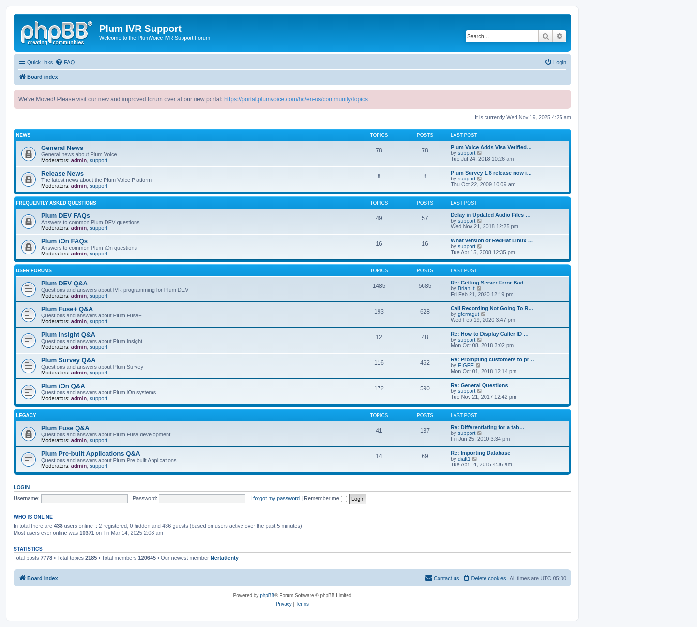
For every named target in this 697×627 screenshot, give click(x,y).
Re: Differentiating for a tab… (488, 427)
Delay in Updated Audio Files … (490, 215)
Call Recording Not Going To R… (492, 308)
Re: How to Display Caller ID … (490, 334)
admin (79, 160)
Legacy (26, 415)
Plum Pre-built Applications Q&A (90, 453)
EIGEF (466, 365)
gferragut (468, 314)
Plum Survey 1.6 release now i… (491, 173)
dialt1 (464, 459)
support (98, 160)
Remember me (325, 498)
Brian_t (466, 288)
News (23, 135)
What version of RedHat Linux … (492, 240)
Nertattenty (225, 558)
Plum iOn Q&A (63, 385)
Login (22, 487)
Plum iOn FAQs (64, 241)
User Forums (34, 270)
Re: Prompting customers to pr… (492, 359)
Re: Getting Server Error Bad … (490, 282)
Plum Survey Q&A (68, 360)
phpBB (267, 595)
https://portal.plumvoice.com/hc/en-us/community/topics (296, 99)
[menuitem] (65, 62)
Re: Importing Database (480, 453)
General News (62, 147)
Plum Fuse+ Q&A (67, 309)
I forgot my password (275, 498)
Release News (62, 173)
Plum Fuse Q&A (65, 428)
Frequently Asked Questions (56, 203)
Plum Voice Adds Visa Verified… (491, 147)
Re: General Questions (479, 385)
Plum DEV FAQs (65, 215)
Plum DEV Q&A (64, 283)
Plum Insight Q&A (68, 334)
